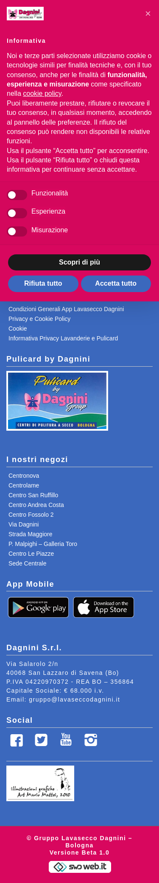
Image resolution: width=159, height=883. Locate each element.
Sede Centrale (27, 563)
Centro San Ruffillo (33, 495)
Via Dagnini (23, 524)
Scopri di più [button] (79, 262)
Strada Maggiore (30, 534)
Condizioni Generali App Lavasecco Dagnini (66, 309)
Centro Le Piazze (31, 553)
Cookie (17, 328)
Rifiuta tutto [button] (43, 283)
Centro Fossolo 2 (31, 514)
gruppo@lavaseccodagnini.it (74, 699)
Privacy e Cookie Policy (39, 318)
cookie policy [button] (42, 93)
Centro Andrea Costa (36, 504)
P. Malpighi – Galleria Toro (42, 543)
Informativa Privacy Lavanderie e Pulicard (63, 338)
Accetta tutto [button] (116, 283)
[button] (148, 13)
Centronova (23, 475)
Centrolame (23, 485)
